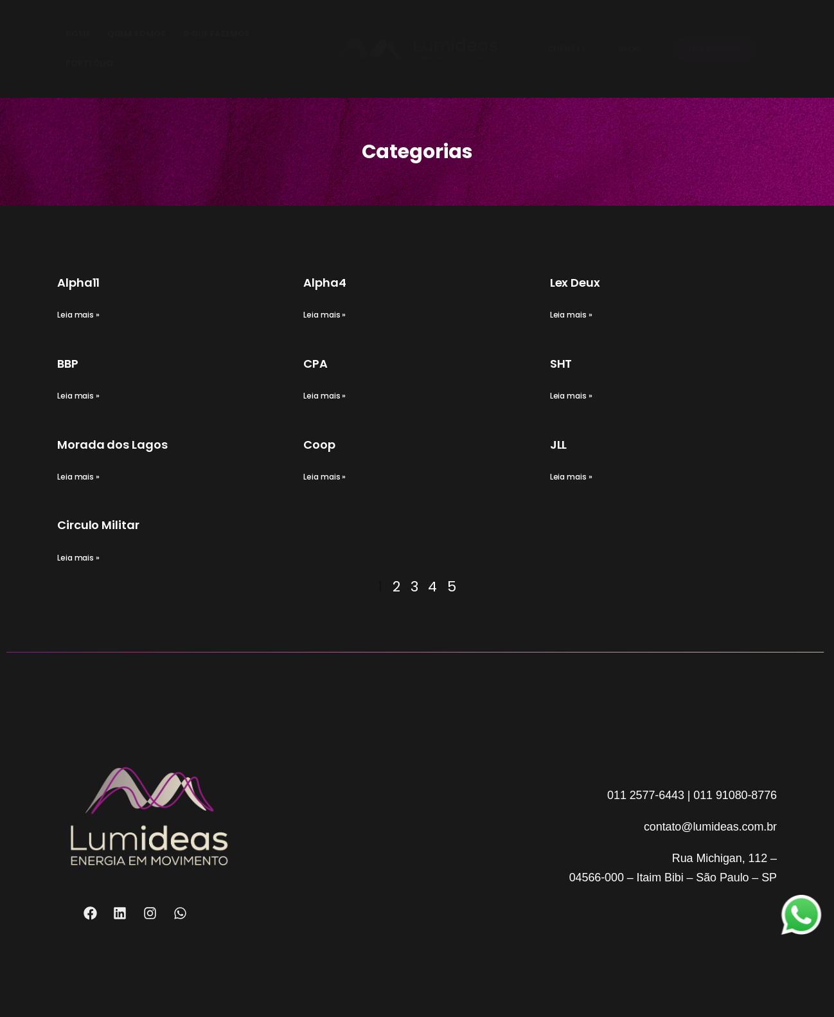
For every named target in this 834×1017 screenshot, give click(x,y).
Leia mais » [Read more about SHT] (571, 395)
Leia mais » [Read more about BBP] (78, 395)
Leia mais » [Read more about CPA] (324, 395)
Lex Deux (575, 282)
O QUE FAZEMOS (216, 33)
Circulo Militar (98, 525)
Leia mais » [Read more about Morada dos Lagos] (78, 476)
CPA (315, 364)
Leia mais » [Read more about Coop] (324, 476)
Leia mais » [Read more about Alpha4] (324, 314)
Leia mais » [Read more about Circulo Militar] (78, 557)
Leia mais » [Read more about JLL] (571, 476)
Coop (319, 445)
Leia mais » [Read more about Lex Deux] (571, 314)
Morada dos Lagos (112, 445)
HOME (78, 33)
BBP (67, 364)
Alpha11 (78, 282)
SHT (561, 364)
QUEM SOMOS (136, 33)
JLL (558, 445)
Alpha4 (324, 282)
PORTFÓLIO (89, 63)
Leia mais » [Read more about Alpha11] (78, 314)
